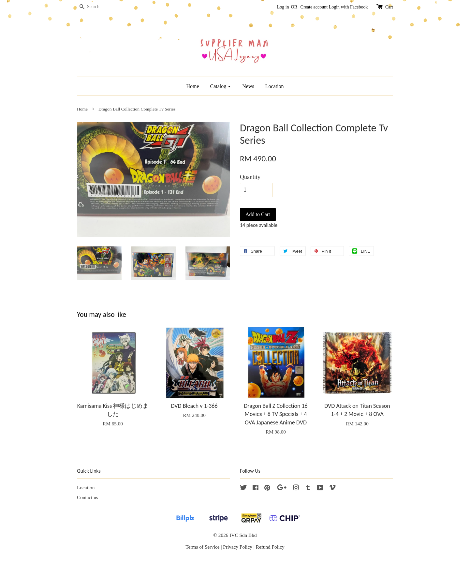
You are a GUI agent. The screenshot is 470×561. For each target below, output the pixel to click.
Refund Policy (270, 547)
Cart (389, 7)
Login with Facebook (348, 7)
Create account (314, 7)
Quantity (250, 177)
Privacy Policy (237, 547)
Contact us (87, 497)
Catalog (220, 86)
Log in (283, 7)
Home (192, 86)
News (248, 86)
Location (274, 86)
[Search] (96, 7)
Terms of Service (202, 547)
